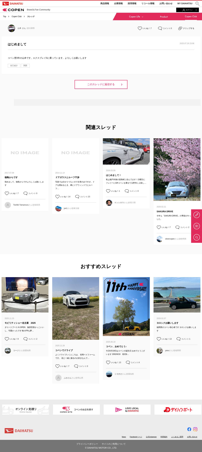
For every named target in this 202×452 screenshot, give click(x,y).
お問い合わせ (165, 3)
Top (4, 16)
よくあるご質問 (177, 437)
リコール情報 (147, 3)
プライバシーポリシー (87, 444)
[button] (197, 4)
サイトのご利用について (114, 444)
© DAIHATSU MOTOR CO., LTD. (101, 448)
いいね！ (146, 28)
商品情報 (104, 3)
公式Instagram (151, 437)
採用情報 (132, 3)
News (124, 437)
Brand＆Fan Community (26, 9)
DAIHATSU (12, 3)
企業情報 (118, 3)
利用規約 (164, 437)
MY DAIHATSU (184, 3)
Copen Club (16, 16)
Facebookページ (136, 437)
